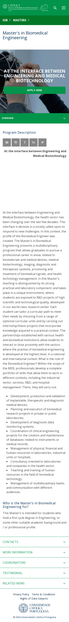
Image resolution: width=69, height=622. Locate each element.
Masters (19, 20)
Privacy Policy (21, 594)
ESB (5, 20)
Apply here (34, 90)
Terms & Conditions (43, 594)
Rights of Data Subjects (34, 598)
